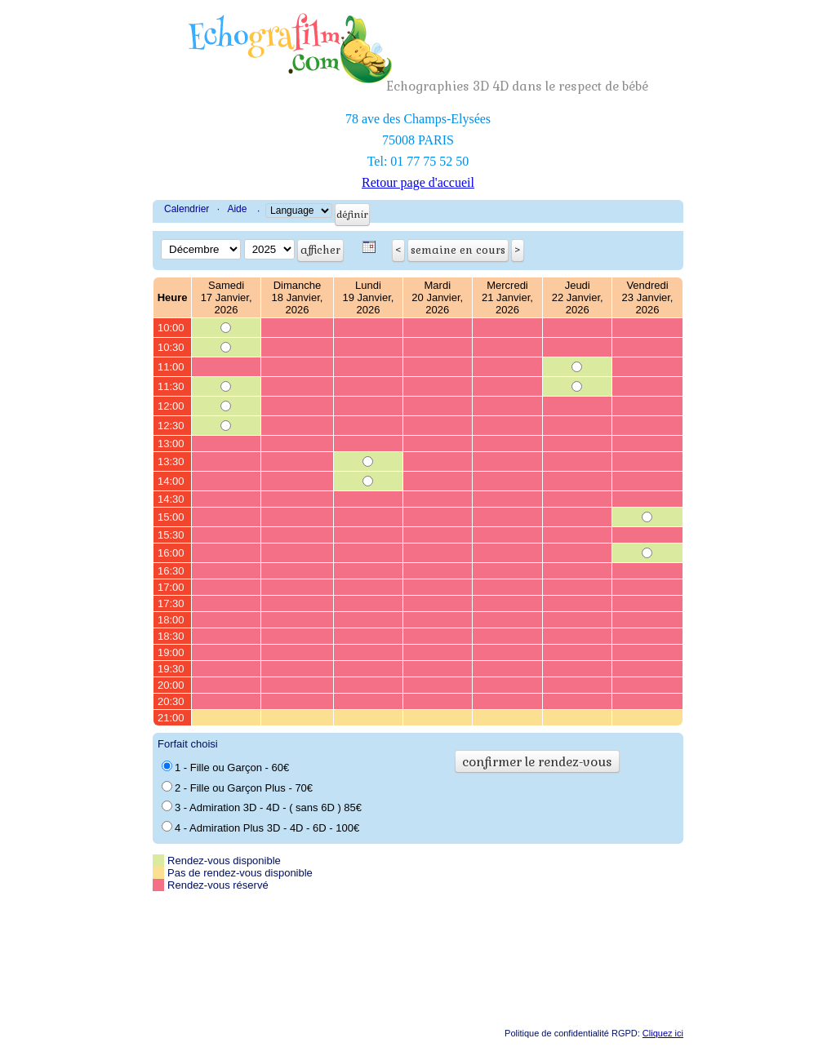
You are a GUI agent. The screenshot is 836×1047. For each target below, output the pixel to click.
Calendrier (186, 209)
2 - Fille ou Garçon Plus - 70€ (237, 787)
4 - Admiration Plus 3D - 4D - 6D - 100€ (260, 827)
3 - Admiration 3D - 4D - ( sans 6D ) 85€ (262, 807)
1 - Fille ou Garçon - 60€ (225, 767)
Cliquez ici (663, 1033)
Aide (237, 209)
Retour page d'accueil (418, 182)
